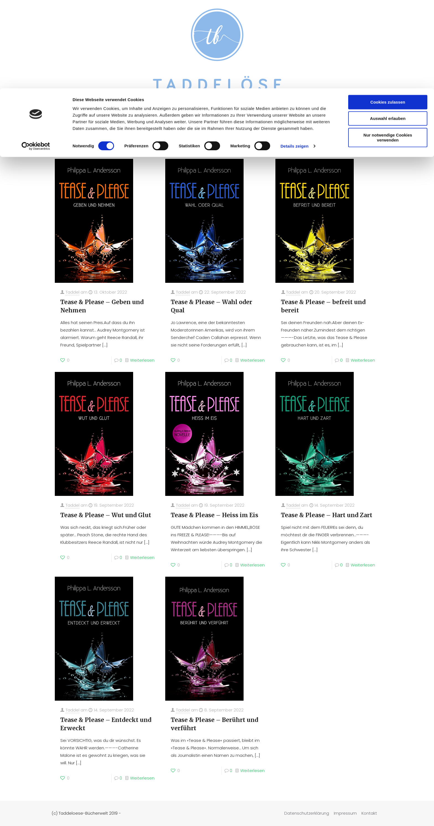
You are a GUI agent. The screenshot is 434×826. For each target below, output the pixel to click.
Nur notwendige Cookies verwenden (387, 49)
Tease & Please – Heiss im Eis (214, 515)
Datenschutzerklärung (306, 813)
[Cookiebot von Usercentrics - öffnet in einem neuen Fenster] (36, 58)
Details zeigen (294, 58)
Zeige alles (365, 143)
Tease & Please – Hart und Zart (326, 515)
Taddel (72, 292)
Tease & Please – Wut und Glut (105, 515)
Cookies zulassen (387, 13)
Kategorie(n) (100, 143)
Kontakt (369, 813)
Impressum (345, 813)
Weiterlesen (142, 360)
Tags (132, 143)
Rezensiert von (167, 143)
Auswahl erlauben (387, 30)
